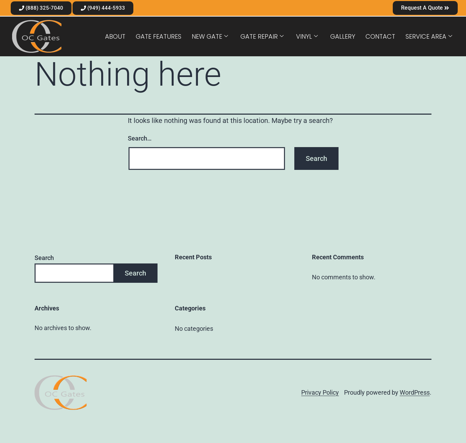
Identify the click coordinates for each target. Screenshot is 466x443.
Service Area (429, 36)
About (115, 36)
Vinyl (307, 36)
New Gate (210, 36)
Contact (380, 36)
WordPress (415, 392)
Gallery (342, 36)
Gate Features (158, 36)
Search (44, 257)
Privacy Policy (320, 392)
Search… (140, 138)
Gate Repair (262, 36)
